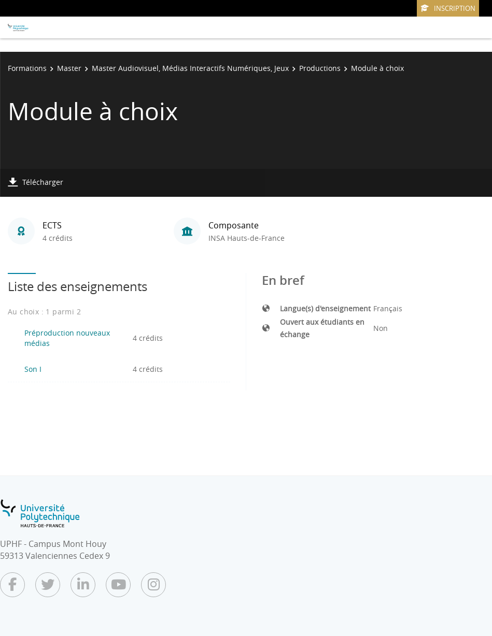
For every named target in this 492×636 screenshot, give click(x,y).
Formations (27, 68)
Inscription (447, 8)
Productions (320, 68)
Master (69, 68)
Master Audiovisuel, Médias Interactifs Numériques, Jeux (190, 68)
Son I (32, 369)
